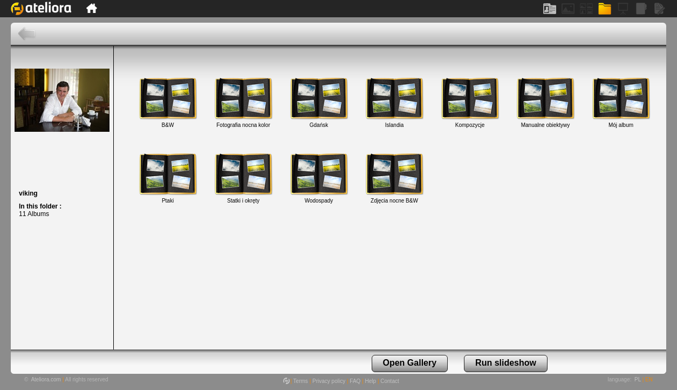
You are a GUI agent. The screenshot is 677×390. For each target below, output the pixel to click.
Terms (300, 381)
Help (371, 381)
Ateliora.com (46, 379)
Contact (389, 381)
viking (28, 193)
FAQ (355, 381)
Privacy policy (328, 381)
